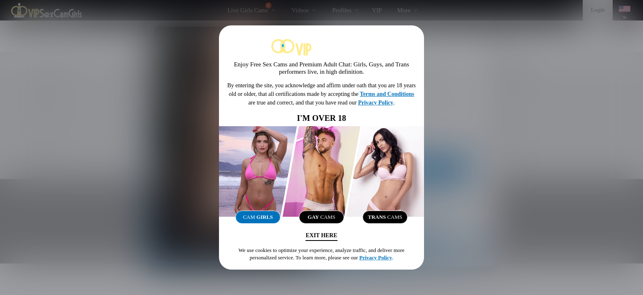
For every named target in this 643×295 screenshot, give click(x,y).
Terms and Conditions (387, 94)
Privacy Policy (375, 103)
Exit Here (321, 235)
